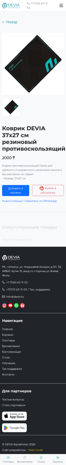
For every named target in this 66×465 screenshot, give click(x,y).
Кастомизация (11, 351)
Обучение (8, 363)
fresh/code (36, 450)
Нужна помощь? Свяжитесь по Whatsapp (29, 202)
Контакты (8, 374)
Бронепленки (11, 346)
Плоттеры (8, 340)
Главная (7, 329)
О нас (6, 357)
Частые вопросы (13, 399)
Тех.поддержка (12, 368)
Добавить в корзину (15, 191)
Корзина (7, 334)
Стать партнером (13, 405)
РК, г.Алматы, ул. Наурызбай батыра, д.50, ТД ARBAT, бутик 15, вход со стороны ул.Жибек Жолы (31, 271)
